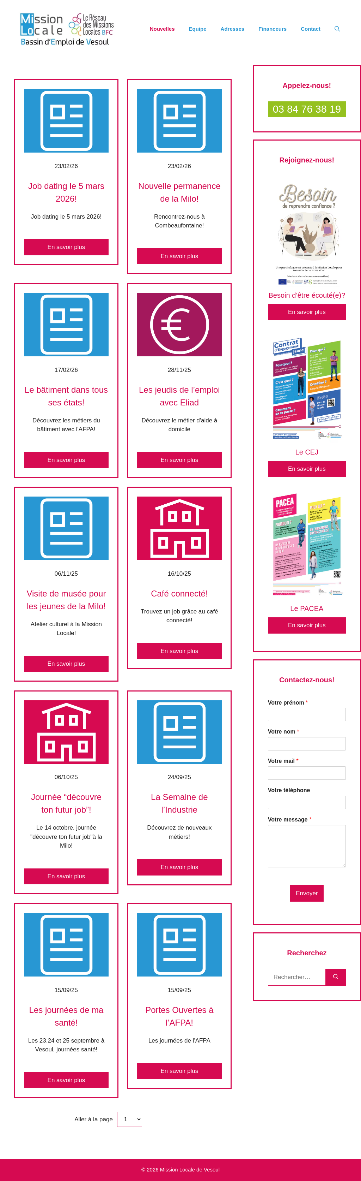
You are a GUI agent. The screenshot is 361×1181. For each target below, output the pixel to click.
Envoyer (307, 893)
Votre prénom (288, 703)
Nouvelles (162, 29)
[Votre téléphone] (307, 802)
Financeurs (272, 29)
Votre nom (283, 732)
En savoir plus (66, 247)
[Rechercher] (336, 977)
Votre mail (283, 761)
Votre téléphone (289, 790)
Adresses (233, 29)
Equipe (198, 29)
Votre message (289, 820)
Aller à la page (94, 1119)
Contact (310, 29)
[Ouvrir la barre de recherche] (337, 29)
